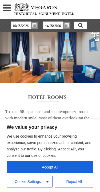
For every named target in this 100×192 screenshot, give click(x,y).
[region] (50, 155)
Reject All (74, 181)
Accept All (50, 167)
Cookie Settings (28, 181)
